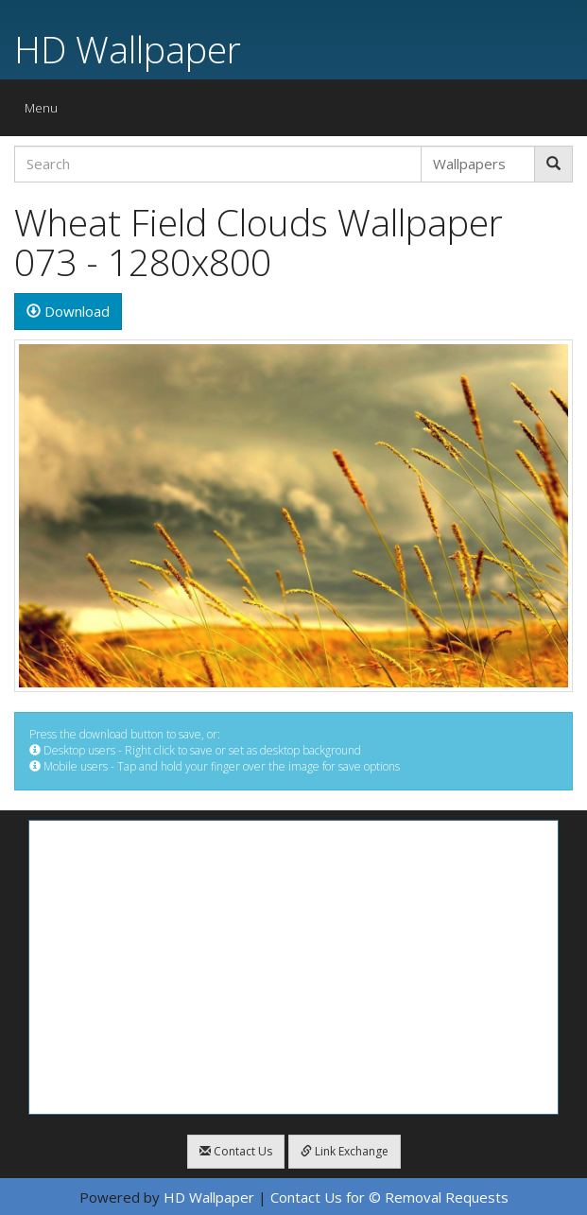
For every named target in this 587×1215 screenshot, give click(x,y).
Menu (46, 112)
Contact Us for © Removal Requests (389, 1197)
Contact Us (235, 1151)
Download (68, 311)
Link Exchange (344, 1151)
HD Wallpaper (127, 49)
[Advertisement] (293, 967)
